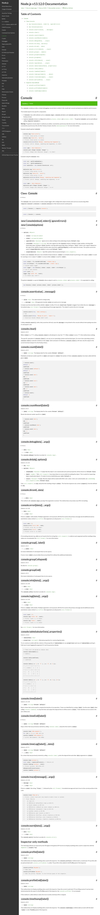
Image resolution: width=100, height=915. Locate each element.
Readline (4, 106)
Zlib (3, 151)
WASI (3, 145)
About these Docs (7, 6)
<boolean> (38, 241)
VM (3, 142)
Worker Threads (6, 148)
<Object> (32, 232)
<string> (43, 243)
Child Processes (6, 27)
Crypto (4, 38)
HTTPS (4, 72)
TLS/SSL (4, 122)
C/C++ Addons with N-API (9, 24)
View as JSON (42, 8)
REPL (3, 108)
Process (4, 97)
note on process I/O (61, 125)
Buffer (3, 19)
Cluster (4, 30)
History (24, 197)
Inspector (4, 75)
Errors (3, 55)
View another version (54, 8)
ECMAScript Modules (8, 52)
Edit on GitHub (68, 8)
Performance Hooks (7, 92)
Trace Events (5, 125)
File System (5, 61)
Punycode (4, 100)
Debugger (4, 41)
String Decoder (6, 117)
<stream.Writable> (37, 236)
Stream (4, 114)
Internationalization (7, 78)
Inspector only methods (32, 82)
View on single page (31, 8)
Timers (4, 120)
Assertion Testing (7, 13)
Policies (4, 94)
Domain (4, 49)
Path (3, 89)
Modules (4, 80)
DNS (3, 47)
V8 (2, 139)
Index (22, 8)
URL (3, 134)
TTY (3, 128)
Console (4, 35)
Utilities (4, 137)
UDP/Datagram (6, 131)
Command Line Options (8, 33)
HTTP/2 (4, 69)
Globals (4, 63)
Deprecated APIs (6, 44)
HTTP (3, 66)
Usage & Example (7, 9)
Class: (30, 21)
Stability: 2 (25, 103)
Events (4, 58)
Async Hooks (5, 16)
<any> (29, 299)
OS (3, 86)
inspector (23, 847)
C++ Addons (5, 21)
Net (3, 83)
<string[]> (34, 640)
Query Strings (5, 103)
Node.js (5, 3)
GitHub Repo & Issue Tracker (10, 155)
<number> (33, 474)
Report (4, 111)
